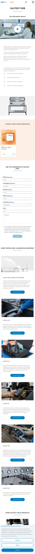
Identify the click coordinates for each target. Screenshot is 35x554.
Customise (17, 540)
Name (5, 177)
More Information (17, 292)
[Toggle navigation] (33, 2)
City (4, 208)
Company (6, 183)
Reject (17, 545)
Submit (17, 236)
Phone (5, 196)
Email (5, 189)
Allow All (17, 550)
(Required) (9, 177)
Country (6, 202)
